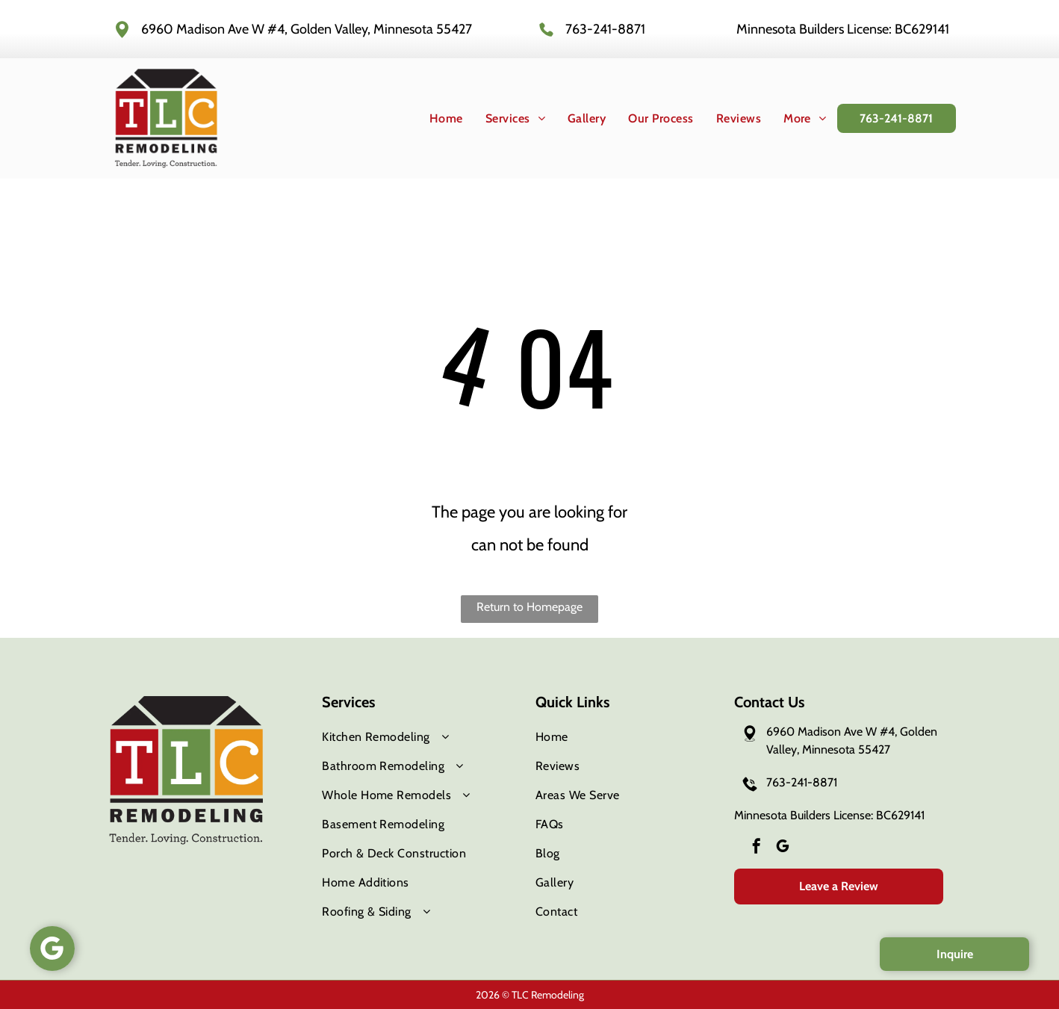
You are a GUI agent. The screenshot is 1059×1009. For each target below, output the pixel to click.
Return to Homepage (529, 607)
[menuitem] (435, 118)
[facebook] (756, 848)
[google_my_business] (782, 848)
